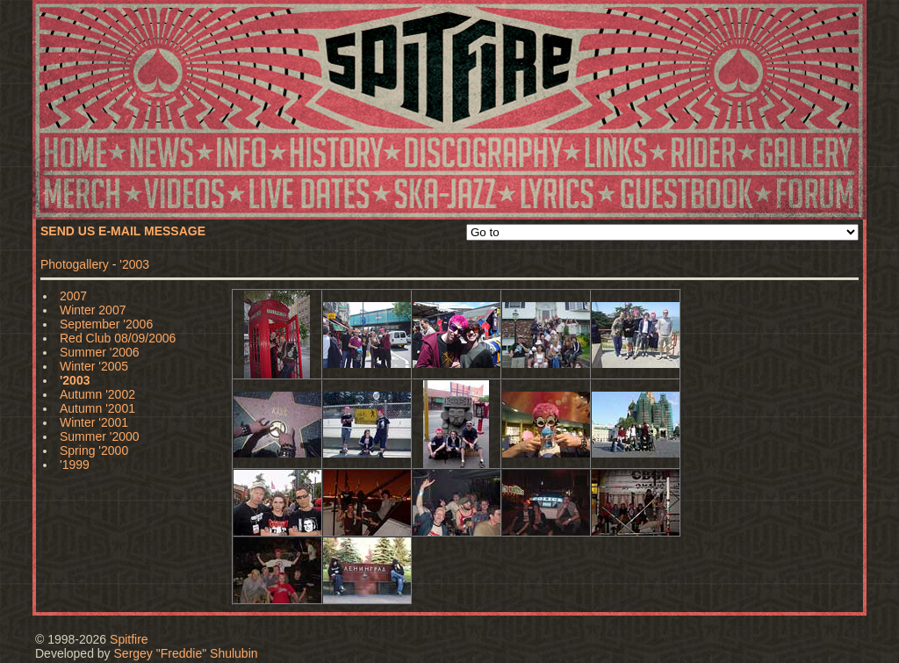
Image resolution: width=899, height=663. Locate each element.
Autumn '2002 (97, 394)
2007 (73, 296)
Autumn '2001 (97, 408)
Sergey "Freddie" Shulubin (186, 653)
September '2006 (106, 324)
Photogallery (74, 264)
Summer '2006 (100, 352)
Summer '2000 (100, 436)
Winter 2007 (93, 310)
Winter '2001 (94, 422)
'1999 (75, 465)
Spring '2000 (94, 450)
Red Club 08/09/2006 (118, 338)
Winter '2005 (94, 366)
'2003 (134, 264)
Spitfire (129, 639)
